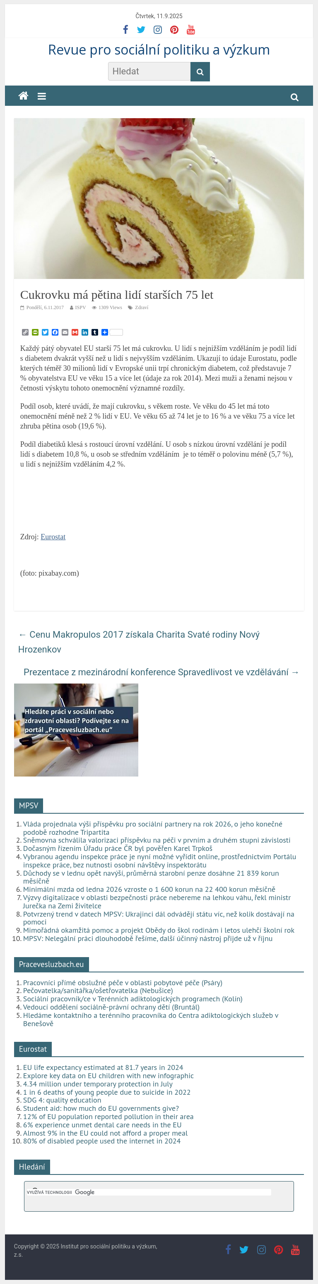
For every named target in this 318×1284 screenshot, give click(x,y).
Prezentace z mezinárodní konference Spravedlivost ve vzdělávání (162, 672)
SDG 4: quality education (62, 1100)
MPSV (29, 805)
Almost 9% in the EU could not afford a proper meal (105, 1133)
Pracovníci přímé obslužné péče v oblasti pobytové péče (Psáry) (122, 982)
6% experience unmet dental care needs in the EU (102, 1124)
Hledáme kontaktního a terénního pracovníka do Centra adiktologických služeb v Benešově (150, 1019)
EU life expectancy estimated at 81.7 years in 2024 (103, 1067)
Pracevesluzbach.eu (51, 964)
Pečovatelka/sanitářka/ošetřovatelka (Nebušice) (98, 990)
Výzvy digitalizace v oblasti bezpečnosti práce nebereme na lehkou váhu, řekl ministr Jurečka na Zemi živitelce (157, 901)
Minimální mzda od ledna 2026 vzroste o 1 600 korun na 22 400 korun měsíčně (149, 889)
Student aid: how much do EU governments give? (101, 1108)
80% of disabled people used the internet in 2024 (102, 1141)
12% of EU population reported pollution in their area (108, 1116)
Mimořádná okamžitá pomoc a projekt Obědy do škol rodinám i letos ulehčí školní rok (158, 930)
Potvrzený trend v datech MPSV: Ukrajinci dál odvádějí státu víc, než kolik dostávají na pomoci (158, 918)
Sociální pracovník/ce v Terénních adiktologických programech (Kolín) (133, 998)
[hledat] (149, 1192)
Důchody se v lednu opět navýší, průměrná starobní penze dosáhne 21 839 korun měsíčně (151, 877)
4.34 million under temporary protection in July (98, 1084)
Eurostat (53, 537)
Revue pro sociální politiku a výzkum (159, 49)
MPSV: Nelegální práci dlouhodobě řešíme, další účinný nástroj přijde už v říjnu (148, 938)
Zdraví (141, 307)
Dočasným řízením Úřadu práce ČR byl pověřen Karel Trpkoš (117, 848)
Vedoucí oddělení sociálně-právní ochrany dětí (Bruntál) (111, 1007)
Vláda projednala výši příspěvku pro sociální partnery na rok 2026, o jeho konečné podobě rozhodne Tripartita (152, 828)
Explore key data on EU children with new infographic (108, 1075)
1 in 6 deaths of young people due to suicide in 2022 (107, 1092)
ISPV (80, 307)
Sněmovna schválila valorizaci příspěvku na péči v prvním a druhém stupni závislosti (157, 840)
